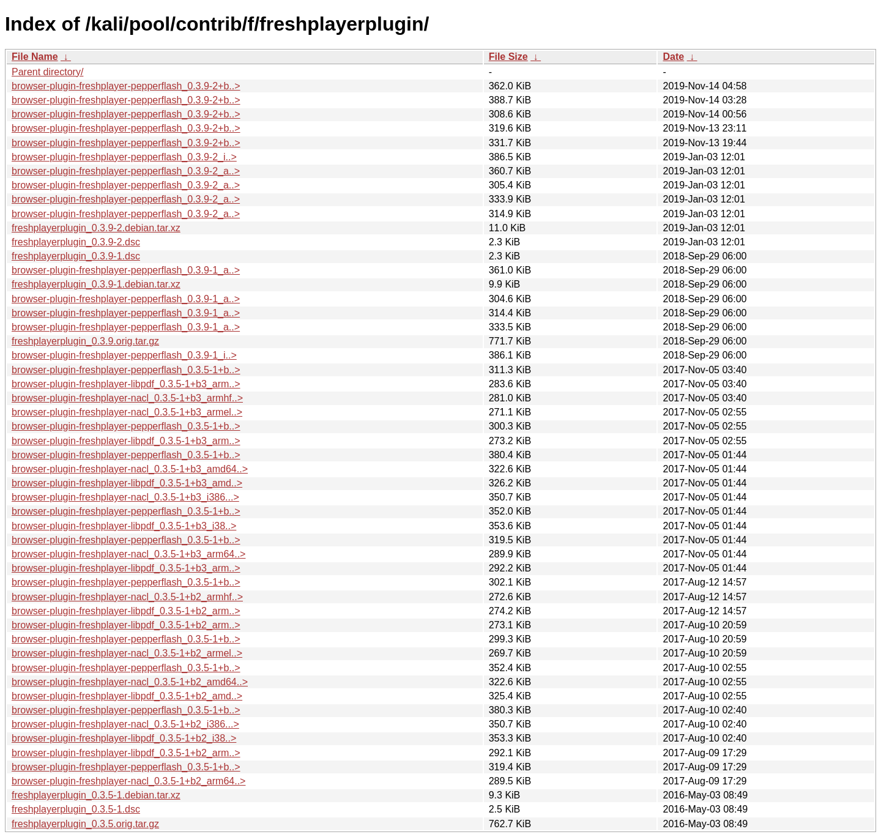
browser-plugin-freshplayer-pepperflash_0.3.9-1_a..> (126, 270)
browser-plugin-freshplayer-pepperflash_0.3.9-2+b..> (126, 86)
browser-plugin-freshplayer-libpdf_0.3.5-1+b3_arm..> (126, 384)
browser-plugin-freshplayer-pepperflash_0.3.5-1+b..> (126, 370)
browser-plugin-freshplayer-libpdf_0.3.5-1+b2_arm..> (126, 611)
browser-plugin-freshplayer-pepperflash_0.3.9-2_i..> (124, 157)
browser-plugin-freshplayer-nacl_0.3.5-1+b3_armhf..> (127, 398)
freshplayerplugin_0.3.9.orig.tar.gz (85, 341)
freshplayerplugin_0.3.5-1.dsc (76, 809)
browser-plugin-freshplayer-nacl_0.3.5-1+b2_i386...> (125, 724)
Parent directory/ (47, 72)
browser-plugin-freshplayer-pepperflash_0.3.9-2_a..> (126, 171)
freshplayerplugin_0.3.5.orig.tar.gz (85, 824)
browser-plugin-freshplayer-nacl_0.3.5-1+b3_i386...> (125, 497)
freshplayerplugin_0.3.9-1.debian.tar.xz (96, 284)
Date (673, 56)
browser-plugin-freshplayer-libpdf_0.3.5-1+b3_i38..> (124, 526)
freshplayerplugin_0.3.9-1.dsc (76, 256)
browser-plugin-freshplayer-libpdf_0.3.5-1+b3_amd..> (127, 483)
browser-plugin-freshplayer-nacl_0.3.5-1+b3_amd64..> (130, 469)
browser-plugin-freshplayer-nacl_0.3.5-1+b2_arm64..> (128, 781)
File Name (35, 56)
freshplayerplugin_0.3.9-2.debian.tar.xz (96, 228)
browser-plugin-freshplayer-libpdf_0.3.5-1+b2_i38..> (124, 738)
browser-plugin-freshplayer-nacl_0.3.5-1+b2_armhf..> (127, 597)
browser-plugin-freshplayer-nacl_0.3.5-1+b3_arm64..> (128, 554)
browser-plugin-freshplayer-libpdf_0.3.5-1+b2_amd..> (127, 696)
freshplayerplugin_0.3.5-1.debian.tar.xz (96, 795)
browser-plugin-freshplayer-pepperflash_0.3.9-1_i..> (124, 355)
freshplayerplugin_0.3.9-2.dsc (76, 242)
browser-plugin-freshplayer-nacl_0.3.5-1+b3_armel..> (127, 412)
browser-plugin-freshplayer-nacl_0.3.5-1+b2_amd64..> (130, 682)
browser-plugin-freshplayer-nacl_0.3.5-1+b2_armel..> (127, 653)
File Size (508, 56)
